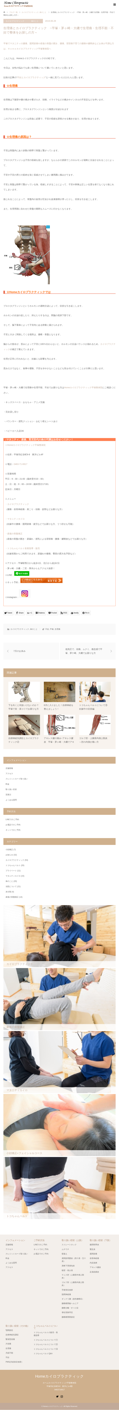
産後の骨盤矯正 (12, 897)
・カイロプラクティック (17, 504)
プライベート (11, 871)
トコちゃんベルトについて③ (46, 1349)
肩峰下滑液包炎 (68, 1266)
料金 (7, 784)
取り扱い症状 (11, 789)
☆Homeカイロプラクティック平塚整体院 (25, 445)
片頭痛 (8, 1344)
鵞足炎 (92, 1249)
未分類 (8, 892)
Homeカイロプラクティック (59, 1376)
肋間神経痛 (66, 1294)
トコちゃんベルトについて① (46, 1340)
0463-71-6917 (20, 464)
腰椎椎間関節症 (68, 1317)
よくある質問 (11, 800)
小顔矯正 (9, 850)
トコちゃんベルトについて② (46, 1344)
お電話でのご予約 (13, 825)
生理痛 (57, 629)
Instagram (61, 1396)
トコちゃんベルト (13, 865)
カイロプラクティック (15, 21)
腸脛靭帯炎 (94, 1245)
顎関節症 (9, 1330)
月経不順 (9, 1353)
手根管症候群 (67, 1290)
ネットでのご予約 (13, 830)
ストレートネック (69, 1245)
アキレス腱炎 (95, 1267)
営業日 (8, 795)
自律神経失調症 (12, 1335)
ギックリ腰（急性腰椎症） (73, 1299)
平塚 (52, 629)
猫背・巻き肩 (67, 1270)
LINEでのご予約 (12, 820)
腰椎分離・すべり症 (70, 1308)
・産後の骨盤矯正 (13, 533)
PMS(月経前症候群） (14, 1362)
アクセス (9, 774)
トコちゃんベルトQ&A (43, 1353)
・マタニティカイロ (15, 519)
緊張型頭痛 (10, 1339)
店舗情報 (9, 768)
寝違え (64, 1254)
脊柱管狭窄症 (67, 1313)
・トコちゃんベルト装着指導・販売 (22, 548)
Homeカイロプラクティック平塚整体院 (83, 387)
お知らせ (9, 855)
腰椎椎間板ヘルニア (70, 1304)
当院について (11, 887)
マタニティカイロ (13, 876)
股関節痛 (93, 1254)
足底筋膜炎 (94, 1272)
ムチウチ (65, 1249)
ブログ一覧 (13, 12)
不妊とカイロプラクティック (31, 77)
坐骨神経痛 (94, 1258)
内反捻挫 (93, 1263)
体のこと (35, 21)
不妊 (47, 629)
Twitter (57, 1396)
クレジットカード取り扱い (17, 779)
